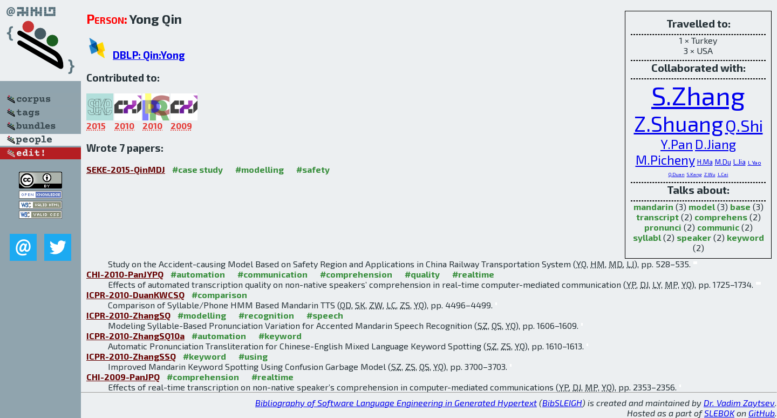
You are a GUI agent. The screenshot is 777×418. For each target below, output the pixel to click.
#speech (324, 315)
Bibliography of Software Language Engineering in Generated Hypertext (396, 402)
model (702, 206)
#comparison (219, 294)
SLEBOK (719, 413)
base (740, 206)
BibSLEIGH (562, 402)
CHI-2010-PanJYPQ (124, 274)
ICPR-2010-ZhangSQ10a (135, 336)
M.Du (723, 162)
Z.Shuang (678, 123)
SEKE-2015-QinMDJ (125, 169)
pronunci (662, 227)
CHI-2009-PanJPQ (123, 377)
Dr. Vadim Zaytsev (739, 402)
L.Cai (723, 174)
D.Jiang (715, 144)
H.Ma (705, 162)
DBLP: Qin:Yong (149, 55)
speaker (694, 237)
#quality (422, 274)
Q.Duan (677, 174)
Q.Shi (744, 125)
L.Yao (754, 162)
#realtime (473, 274)
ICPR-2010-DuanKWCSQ (135, 294)
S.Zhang (698, 95)
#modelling (259, 169)
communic (718, 227)
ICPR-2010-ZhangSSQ (131, 356)
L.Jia (739, 162)
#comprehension (356, 274)
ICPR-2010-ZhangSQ (128, 315)
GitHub (761, 413)
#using (253, 356)
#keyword (280, 336)
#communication (272, 274)
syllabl (647, 237)
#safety (313, 169)
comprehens (720, 217)
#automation (198, 274)
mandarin (653, 206)
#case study (197, 169)
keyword (745, 237)
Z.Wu (709, 174)
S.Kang (694, 174)
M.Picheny (665, 159)
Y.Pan (676, 144)
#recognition (266, 315)
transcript (657, 217)
